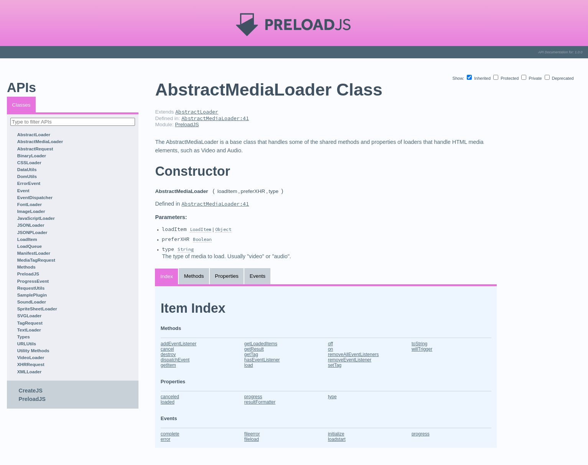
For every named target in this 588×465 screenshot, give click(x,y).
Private (532, 78)
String (186, 249)
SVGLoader (29, 315)
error (165, 439)
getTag (251, 354)
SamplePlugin (32, 294)
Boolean (202, 239)
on (330, 349)
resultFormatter (259, 402)
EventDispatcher (35, 197)
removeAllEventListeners (353, 354)
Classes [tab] (21, 105)
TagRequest (30, 322)
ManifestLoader (33, 253)
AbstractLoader (33, 134)
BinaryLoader (31, 155)
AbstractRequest (35, 148)
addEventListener (178, 343)
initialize (336, 434)
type (332, 396)
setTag (334, 365)
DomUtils (27, 176)
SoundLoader (31, 301)
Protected (506, 78)
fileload (251, 439)
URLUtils (26, 343)
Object (223, 229)
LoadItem (27, 239)
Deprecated (559, 78)
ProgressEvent (33, 281)
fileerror (252, 434)
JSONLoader (30, 225)
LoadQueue (29, 246)
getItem (168, 365)
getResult (254, 349)
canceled (170, 396)
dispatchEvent (175, 360)
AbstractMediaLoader (40, 141)
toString (419, 343)
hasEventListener (262, 360)
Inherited (479, 78)
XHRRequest (30, 364)
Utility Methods (33, 350)
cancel (167, 349)
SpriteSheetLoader (37, 308)
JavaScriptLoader (36, 218)
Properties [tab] (227, 276)
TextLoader (29, 329)
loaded (168, 402)
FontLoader (29, 204)
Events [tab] (257, 276)
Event (23, 190)
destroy (168, 354)
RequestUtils (30, 287)
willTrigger (422, 349)
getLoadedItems (260, 343)
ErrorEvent (28, 183)
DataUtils (27, 169)
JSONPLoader (32, 232)
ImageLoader (31, 211)
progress (253, 396)
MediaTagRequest (36, 259)
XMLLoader (29, 371)
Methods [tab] (194, 276)
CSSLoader (29, 162)
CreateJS (31, 391)
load (248, 365)
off (330, 343)
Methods (26, 266)
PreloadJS (28, 273)
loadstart (337, 439)
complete (170, 434)
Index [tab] (166, 276)
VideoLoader (30, 357)
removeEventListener (349, 360)
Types (23, 336)
